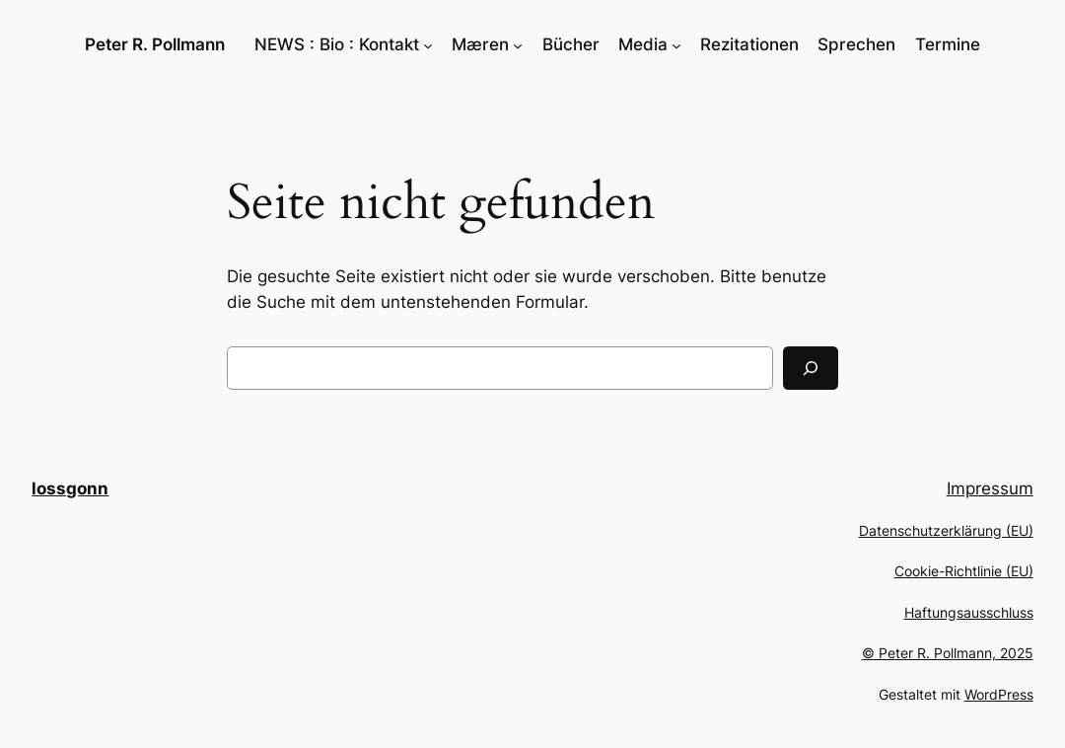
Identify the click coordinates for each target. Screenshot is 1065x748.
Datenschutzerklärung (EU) (946, 530)
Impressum (990, 488)
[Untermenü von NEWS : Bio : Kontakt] (428, 44)
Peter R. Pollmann (155, 44)
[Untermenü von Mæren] (518, 44)
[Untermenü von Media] (676, 44)
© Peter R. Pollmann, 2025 (947, 652)
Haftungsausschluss (968, 612)
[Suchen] (810, 368)
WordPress (998, 694)
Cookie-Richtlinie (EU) (963, 570)
